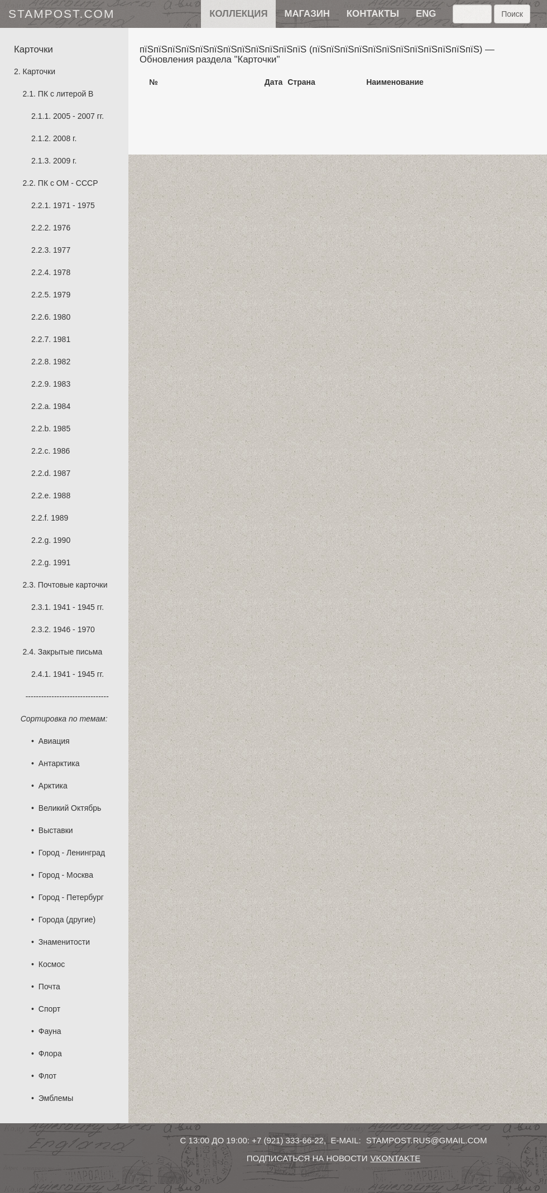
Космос (52, 964)
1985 (61, 428)
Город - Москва (66, 874)
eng (426, 13)
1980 (61, 316)
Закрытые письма (70, 651)
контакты (373, 13)
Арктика (53, 785)
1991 (61, 562)
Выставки (56, 830)
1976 (61, 227)
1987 (61, 473)
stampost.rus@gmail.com (426, 1140)
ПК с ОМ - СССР (68, 183)
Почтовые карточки (73, 584)
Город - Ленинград (72, 852)
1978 (61, 272)
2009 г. (64, 160)
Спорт (49, 1008)
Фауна (50, 1031)
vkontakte (395, 1158)
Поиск (512, 13)
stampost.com (61, 13)
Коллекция (238, 13)
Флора (50, 1053)
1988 (61, 495)
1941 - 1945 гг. (78, 607)
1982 (61, 361)
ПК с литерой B (66, 93)
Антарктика (59, 763)
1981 (61, 339)
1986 (61, 450)
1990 (61, 540)
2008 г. (64, 138)
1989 (59, 517)
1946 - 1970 (74, 629)
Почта (49, 986)
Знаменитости (64, 941)
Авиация (54, 741)
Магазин (306, 13)
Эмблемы (56, 1098)
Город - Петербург (71, 897)
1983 (61, 383)
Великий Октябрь (70, 808)
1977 (61, 250)
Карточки (39, 71)
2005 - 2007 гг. (78, 116)
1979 (61, 294)
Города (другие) (67, 919)
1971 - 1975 (74, 205)
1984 (61, 406)
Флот (47, 1075)
